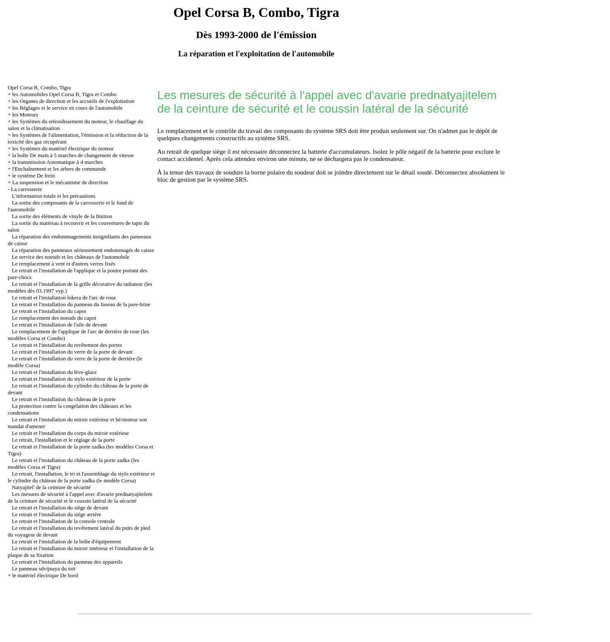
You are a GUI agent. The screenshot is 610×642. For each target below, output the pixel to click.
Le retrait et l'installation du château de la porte (64, 399)
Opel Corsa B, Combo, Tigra (39, 87)
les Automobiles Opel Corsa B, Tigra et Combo (64, 94)
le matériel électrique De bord (45, 575)
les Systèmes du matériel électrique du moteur (63, 148)
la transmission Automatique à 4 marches (57, 162)
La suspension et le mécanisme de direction (60, 182)
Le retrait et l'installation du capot (49, 311)
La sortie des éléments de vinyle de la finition (62, 216)
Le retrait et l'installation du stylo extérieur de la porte (71, 379)
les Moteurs (25, 114)
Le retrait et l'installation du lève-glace (54, 372)
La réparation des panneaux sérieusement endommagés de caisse (83, 250)
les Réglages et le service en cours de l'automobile (67, 108)
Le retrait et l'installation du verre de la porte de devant (72, 352)
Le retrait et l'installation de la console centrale (63, 521)
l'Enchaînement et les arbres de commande (59, 169)
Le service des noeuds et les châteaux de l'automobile (70, 257)
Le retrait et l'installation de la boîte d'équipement (66, 541)
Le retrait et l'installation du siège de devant (60, 507)
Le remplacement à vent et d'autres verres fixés (64, 263)
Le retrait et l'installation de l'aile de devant (59, 324)
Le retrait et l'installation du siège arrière (56, 514)
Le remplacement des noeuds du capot (54, 318)
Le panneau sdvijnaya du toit (43, 568)
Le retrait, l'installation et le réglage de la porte (63, 440)
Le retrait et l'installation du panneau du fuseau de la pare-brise (81, 304)
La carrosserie (26, 189)
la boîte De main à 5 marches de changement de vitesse (73, 155)
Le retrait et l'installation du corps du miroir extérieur (70, 433)
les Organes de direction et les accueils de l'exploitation (73, 101)
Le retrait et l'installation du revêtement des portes (67, 345)
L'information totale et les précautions (53, 196)
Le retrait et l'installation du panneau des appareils (67, 562)
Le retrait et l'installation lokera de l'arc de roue (64, 297)
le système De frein (33, 175)
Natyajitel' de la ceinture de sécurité (51, 487)
